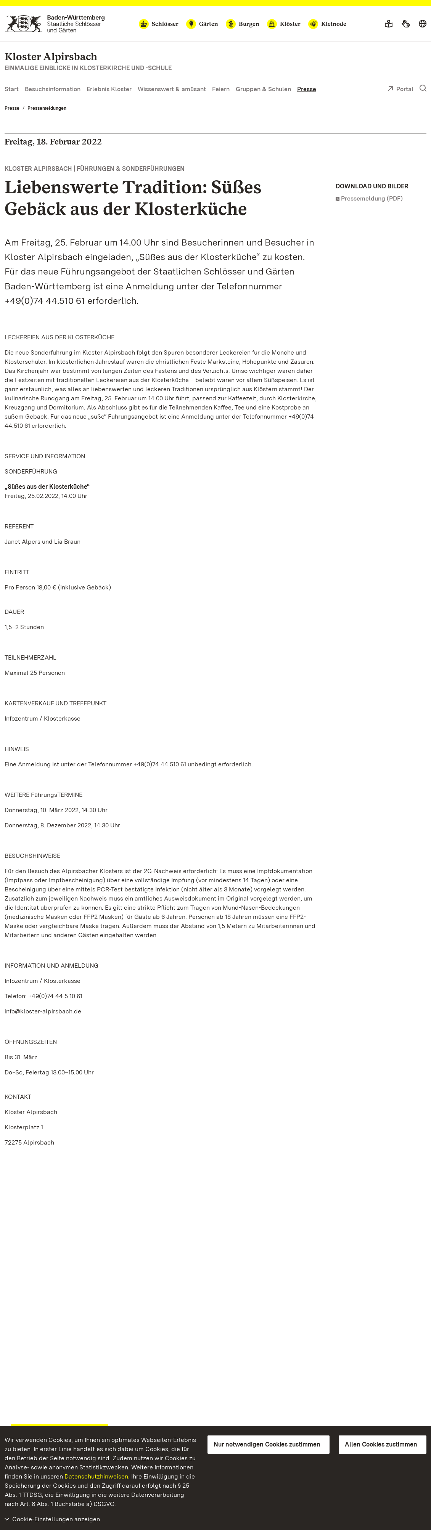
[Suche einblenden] (423, 88)
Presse (306, 89)
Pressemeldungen (46, 108)
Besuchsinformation (52, 89)
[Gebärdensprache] (406, 24)
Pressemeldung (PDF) (372, 198)
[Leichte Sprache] (389, 24)
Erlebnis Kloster (109, 89)
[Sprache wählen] (422, 24)
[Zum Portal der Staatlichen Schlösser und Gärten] (55, 23)
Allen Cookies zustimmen (381, 1444)
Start (12, 89)
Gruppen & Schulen (263, 89)
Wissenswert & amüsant (172, 89)
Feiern (221, 89)
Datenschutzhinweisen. (97, 1476)
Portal (400, 89)
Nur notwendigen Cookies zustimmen (267, 1444)
